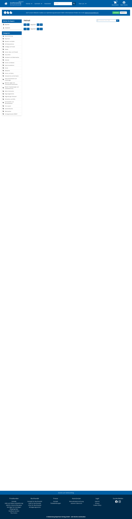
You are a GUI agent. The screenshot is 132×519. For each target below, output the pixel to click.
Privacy (97, 503)
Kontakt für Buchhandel (34, 501)
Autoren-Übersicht (76, 503)
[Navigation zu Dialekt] (12, 49)
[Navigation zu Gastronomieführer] (12, 65)
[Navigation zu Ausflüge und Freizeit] (12, 46)
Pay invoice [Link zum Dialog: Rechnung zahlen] (14, 513)
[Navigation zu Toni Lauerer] (12, 106)
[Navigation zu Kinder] (12, 68)
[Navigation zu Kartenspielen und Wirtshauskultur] (12, 103)
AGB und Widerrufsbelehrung (14, 503)
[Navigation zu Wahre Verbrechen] (12, 91)
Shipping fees (14, 509)
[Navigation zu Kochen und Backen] (12, 62)
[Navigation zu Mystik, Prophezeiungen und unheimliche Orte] (12, 88)
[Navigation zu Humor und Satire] (12, 73)
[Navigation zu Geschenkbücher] (12, 108)
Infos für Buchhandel (34, 505)
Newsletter (47, 3)
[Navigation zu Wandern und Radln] (12, 41)
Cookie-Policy (97, 505)
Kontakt (14, 501)
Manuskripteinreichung (76, 501)
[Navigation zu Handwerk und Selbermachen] (12, 57)
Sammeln (37, 3)
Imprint (97, 501)
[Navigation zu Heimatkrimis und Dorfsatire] (12, 76)
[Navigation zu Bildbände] (12, 70)
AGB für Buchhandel (34, 503)
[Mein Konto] (124, 3)
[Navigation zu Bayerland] (12, 39)
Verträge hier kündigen (14, 507)
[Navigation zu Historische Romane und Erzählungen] (12, 79)
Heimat (28, 3)
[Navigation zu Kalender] (12, 60)
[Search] (74, 3)
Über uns (81, 3)
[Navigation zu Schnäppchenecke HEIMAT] (12, 114)
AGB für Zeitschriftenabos (14, 505)
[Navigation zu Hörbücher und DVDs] (12, 99)
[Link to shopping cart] (115, 3)
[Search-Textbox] (63, 3)
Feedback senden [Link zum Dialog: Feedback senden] (14, 511)
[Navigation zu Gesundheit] (12, 54)
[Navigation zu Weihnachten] (12, 111)
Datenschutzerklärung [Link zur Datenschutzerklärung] (91, 13)
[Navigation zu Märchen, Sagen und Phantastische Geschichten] (12, 84)
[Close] (115, 12)
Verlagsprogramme (35, 507)
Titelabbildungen (55, 503)
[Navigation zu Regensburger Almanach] (12, 96)
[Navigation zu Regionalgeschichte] (12, 94)
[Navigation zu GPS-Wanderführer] (12, 44)
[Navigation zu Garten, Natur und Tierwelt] (12, 52)
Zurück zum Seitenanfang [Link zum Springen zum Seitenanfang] (66, 493)
